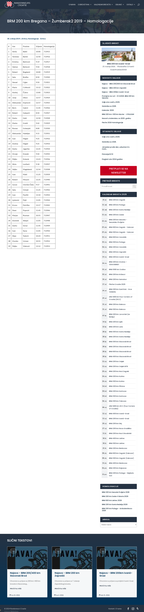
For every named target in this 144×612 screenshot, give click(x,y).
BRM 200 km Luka (116, 327)
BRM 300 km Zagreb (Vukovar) (121, 458)
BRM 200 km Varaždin (117, 247)
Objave (118, 5)
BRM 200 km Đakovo (117, 304)
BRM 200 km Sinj (115, 423)
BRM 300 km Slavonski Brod (120, 342)
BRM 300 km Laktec (117, 443)
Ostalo (130, 5)
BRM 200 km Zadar (116, 215)
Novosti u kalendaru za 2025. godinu (116, 118)
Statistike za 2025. (109, 106)
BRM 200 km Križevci (117, 274)
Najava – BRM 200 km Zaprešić (114, 88)
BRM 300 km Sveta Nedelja (119, 332)
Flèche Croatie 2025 (117, 284)
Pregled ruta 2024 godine (112, 159)
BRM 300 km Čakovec (117, 401)
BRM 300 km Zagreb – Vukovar (121, 232)
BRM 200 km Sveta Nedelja (119, 210)
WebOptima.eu (14, 611)
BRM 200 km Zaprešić (117, 252)
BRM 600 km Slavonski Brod (120, 351)
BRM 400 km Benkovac (118, 463)
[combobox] (118, 186)
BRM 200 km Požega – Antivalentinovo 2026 (117, 509)
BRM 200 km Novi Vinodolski (120, 433)
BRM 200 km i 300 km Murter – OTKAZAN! (118, 114)
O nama (72, 5)
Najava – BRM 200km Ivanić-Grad (115, 92)
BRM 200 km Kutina (116, 376)
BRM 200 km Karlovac (118, 391)
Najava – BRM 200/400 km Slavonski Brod (118, 84)
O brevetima (83, 5)
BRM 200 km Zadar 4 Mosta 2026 (115, 496)
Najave (13, 551)
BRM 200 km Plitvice (117, 386)
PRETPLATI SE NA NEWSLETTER (118, 170)
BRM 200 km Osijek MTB (118, 366)
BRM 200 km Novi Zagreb (119, 371)
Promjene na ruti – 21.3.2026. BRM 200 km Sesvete (118, 97)
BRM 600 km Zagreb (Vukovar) (121, 453)
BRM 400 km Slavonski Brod (120, 356)
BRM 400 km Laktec (117, 438)
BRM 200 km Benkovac (118, 448)
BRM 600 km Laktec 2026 (112, 500)
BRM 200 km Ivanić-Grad (119, 257)
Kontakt (111, 609)
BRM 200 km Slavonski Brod (120, 346)
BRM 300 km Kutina (116, 381)
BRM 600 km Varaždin (117, 237)
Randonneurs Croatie (18, 609)
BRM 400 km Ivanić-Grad (119, 413)
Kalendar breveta (102, 5)
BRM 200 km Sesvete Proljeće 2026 (115, 492)
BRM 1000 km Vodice (117, 269)
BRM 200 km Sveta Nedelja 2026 (114, 504)
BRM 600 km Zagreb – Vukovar (121, 227)
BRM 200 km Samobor (118, 279)
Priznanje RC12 (107, 154)
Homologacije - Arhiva (37, 39)
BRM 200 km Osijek (116, 361)
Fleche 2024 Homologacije (112, 123)
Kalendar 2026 (108, 110)
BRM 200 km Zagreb (117, 200)
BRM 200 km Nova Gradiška (120, 428)
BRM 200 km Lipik (116, 322)
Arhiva (24, 39)
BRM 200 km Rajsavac (118, 468)
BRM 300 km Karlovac (118, 396)
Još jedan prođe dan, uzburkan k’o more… (115, 148)
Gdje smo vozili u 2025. (111, 102)
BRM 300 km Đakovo (117, 309)
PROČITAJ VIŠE (15, 589)
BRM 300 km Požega (117, 242)
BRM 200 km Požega (117, 205)
